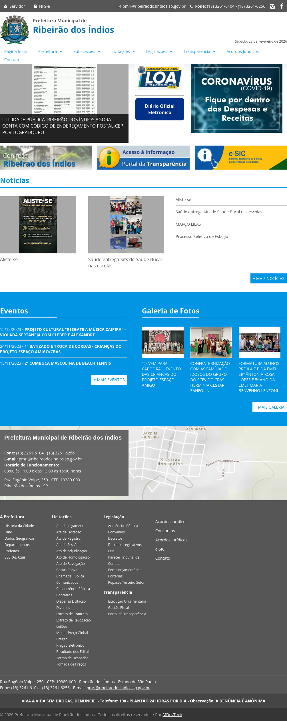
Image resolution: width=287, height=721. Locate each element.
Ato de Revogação (70, 563)
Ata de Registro (68, 538)
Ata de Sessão (67, 544)
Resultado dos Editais (73, 651)
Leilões (61, 626)
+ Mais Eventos (109, 379)
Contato (11, 59)
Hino (8, 532)
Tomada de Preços (71, 664)
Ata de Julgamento (70, 525)
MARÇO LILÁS (189, 224)
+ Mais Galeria (269, 407)
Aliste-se (183, 199)
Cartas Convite (67, 569)
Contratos (64, 595)
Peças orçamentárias (124, 569)
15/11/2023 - (55, 363)
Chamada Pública (70, 576)
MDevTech (172, 714)
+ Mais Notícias (268, 278)
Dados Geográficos (20, 538)
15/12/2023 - (63, 332)
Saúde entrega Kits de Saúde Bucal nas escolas (219, 211)
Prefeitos (12, 551)
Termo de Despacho (72, 658)
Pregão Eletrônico (70, 645)
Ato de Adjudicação (71, 551)
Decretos (115, 538)
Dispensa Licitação (71, 601)
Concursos (165, 530)
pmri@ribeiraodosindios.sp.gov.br (154, 6)
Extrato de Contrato (72, 613)
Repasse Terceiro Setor (126, 582)
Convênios (116, 532)
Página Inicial (16, 51)
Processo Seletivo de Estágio (202, 236)
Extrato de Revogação (73, 620)
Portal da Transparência (127, 613)
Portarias (115, 576)
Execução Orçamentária (127, 601)
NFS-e (41, 6)
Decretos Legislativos (125, 544)
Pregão (61, 639)
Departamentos (17, 544)
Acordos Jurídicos (243, 51)
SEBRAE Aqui (15, 557)
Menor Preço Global (72, 632)
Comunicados (67, 582)
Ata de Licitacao (68, 532)
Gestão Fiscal (118, 607)
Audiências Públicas (124, 525)
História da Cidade (19, 525)
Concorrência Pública (73, 588)
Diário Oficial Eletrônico (159, 109)
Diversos (63, 607)
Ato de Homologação (73, 557)
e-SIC (160, 549)
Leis (111, 551)
